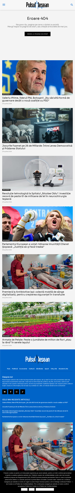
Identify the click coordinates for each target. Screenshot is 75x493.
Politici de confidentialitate (45, 489)
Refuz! (32, 489)
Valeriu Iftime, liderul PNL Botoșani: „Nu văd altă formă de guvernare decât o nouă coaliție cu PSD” (36, 99)
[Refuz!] (72, 482)
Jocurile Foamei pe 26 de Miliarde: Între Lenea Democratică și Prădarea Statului (37, 147)
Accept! (24, 489)
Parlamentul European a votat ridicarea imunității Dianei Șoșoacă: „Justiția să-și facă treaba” (35, 245)
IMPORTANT (6, 94)
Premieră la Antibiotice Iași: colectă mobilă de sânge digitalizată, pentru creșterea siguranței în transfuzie (33, 293)
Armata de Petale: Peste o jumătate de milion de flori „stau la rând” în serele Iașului (36, 341)
